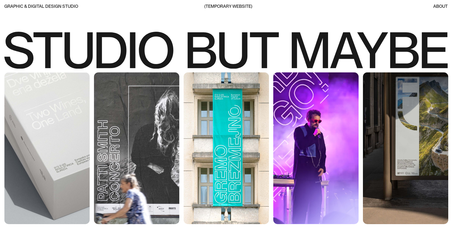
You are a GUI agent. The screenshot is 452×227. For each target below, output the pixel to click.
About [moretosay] (440, 6)
